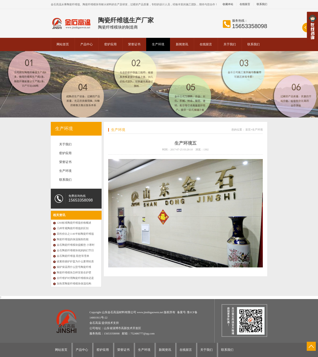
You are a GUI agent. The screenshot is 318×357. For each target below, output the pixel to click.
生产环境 (158, 44)
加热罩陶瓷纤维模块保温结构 (74, 283)
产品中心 (86, 44)
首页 (248, 129)
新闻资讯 (182, 44)
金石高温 (95, 322)
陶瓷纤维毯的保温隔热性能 (73, 239)
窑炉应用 (110, 44)
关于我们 (229, 44)
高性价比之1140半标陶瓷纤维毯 (75, 233)
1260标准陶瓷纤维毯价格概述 (74, 222)
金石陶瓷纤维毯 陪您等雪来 (73, 255)
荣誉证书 (134, 44)
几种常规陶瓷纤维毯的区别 (73, 228)
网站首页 (63, 44)
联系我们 (262, 4)
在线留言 (245, 4)
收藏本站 (228, 4)
